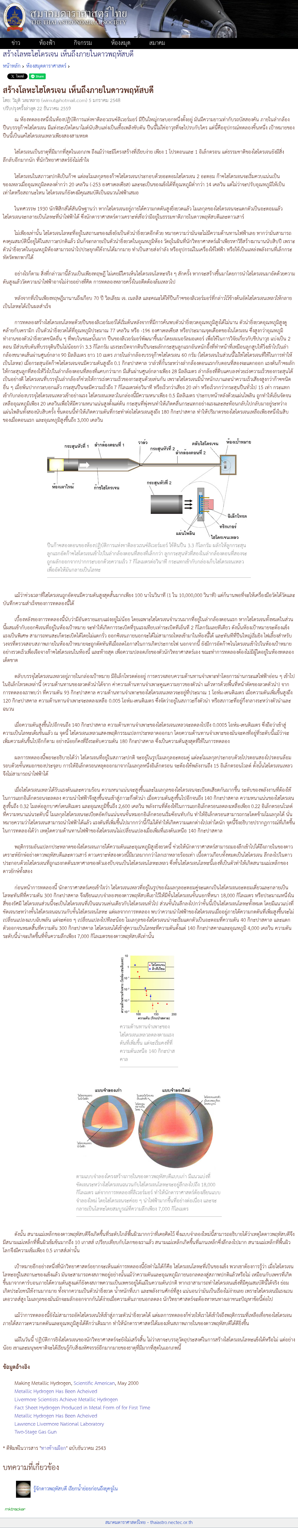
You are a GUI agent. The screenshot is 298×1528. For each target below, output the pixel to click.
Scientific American (94, 1383)
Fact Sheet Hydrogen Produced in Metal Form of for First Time (82, 1408)
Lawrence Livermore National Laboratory (59, 1424)
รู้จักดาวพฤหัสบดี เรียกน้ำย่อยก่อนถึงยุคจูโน (75, 1489)
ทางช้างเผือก (53, 1448)
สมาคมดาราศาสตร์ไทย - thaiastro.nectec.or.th (149, 1522)
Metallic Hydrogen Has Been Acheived (56, 1392)
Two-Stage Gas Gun (36, 1432)
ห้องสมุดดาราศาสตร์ (46, 66)
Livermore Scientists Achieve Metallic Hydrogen (66, 1400)
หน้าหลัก (12, 66)
